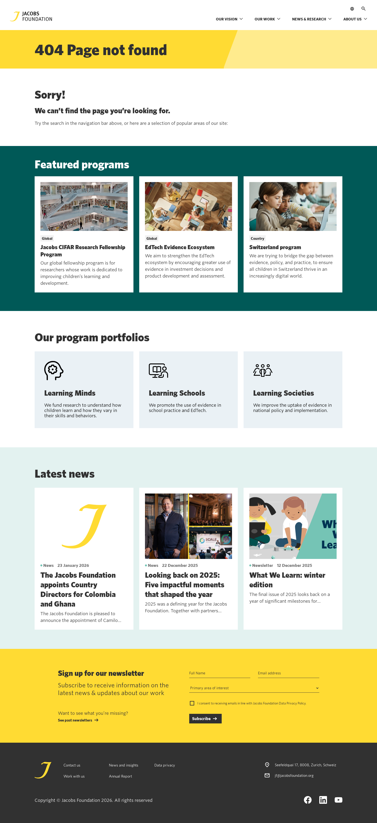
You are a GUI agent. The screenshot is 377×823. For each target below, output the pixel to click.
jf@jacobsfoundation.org (294, 775)
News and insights (123, 765)
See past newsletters (75, 720)
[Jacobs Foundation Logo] (31, 16)
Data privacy (164, 765)
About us (355, 19)
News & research (312, 19)
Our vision (229, 19)
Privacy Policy (296, 703)
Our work (268, 19)
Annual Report (120, 776)
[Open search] (363, 8)
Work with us (74, 776)
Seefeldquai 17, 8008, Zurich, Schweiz (305, 765)
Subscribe (201, 718)
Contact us (71, 765)
